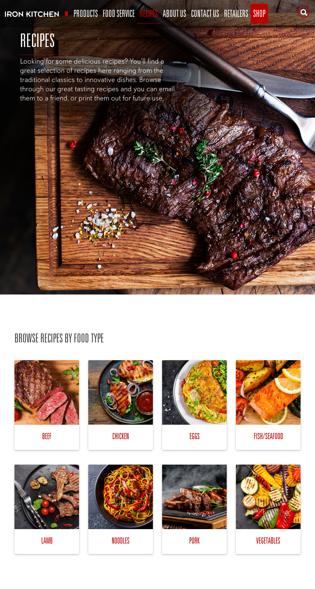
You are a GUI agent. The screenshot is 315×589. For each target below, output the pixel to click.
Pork (194, 540)
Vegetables (268, 540)
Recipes (149, 13)
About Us (174, 13)
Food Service (119, 13)
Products (86, 13)
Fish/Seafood (268, 435)
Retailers (236, 13)
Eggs (194, 435)
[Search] (303, 12)
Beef (46, 435)
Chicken (120, 435)
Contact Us (205, 13)
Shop (259, 13)
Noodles (121, 540)
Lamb (47, 540)
